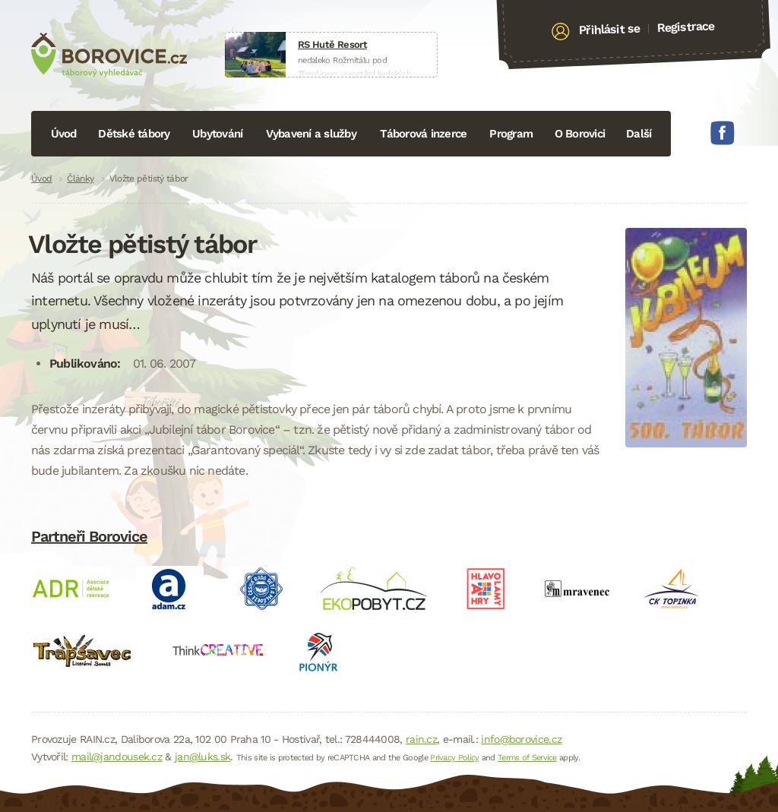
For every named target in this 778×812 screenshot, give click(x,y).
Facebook (722, 133)
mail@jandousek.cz (116, 756)
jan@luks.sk (202, 756)
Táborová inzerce (423, 134)
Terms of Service (527, 758)
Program (511, 134)
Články (80, 178)
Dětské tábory (133, 134)
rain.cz (421, 739)
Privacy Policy (454, 758)
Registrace (685, 26)
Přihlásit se (609, 29)
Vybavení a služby (311, 134)
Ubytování (217, 134)
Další (638, 134)
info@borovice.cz (521, 739)
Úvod (64, 134)
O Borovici (580, 134)
